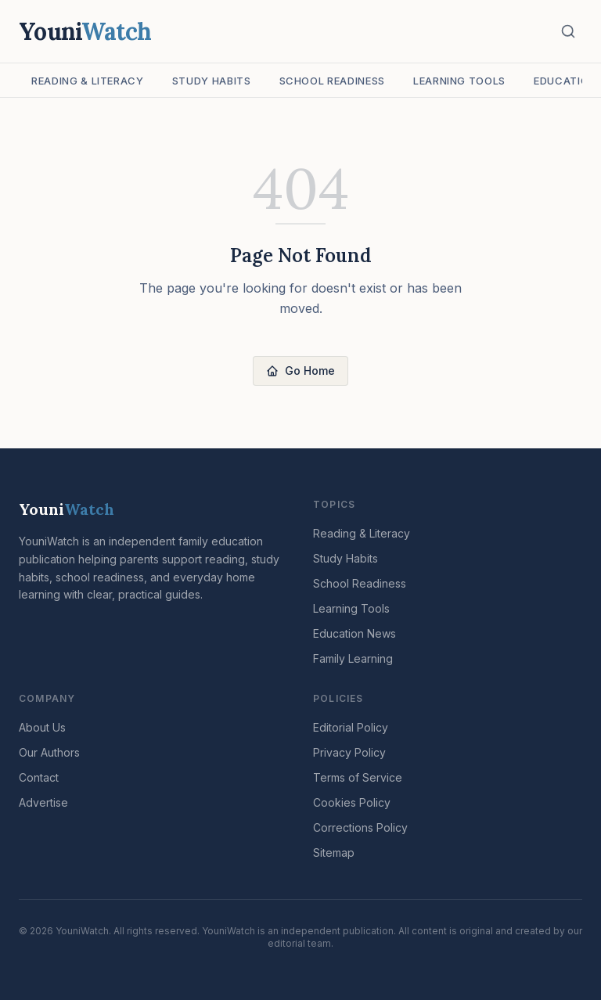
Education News (354, 633)
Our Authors (49, 752)
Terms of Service (357, 777)
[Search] (568, 31)
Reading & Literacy (87, 80)
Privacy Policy (349, 752)
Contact (39, 777)
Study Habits (211, 80)
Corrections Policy (360, 827)
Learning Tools (459, 80)
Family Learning (353, 658)
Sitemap (333, 852)
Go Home (300, 370)
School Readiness (332, 80)
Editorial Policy (350, 727)
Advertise (43, 802)
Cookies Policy (351, 802)
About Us (42, 727)
